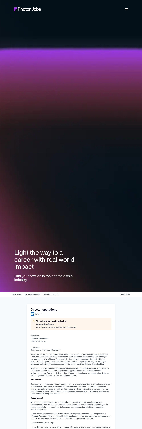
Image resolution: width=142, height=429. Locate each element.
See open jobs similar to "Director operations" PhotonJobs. (56, 327)
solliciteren (35, 348)
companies (32, 294)
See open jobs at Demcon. (45, 324)
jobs (17, 294)
